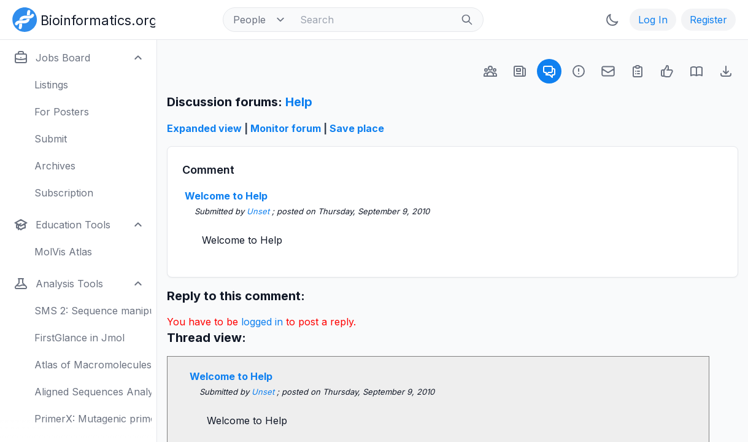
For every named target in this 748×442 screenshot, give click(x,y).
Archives (54, 166)
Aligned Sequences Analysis (93, 392)
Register (708, 20)
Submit (50, 139)
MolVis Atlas (63, 252)
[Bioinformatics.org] (81, 18)
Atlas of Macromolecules (93, 365)
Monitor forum (285, 128)
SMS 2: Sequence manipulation (93, 310)
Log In (653, 20)
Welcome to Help (226, 196)
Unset (259, 211)
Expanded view (204, 128)
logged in (262, 322)
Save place (357, 128)
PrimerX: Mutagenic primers (93, 419)
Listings (51, 85)
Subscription (63, 193)
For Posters (61, 112)
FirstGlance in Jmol (79, 338)
